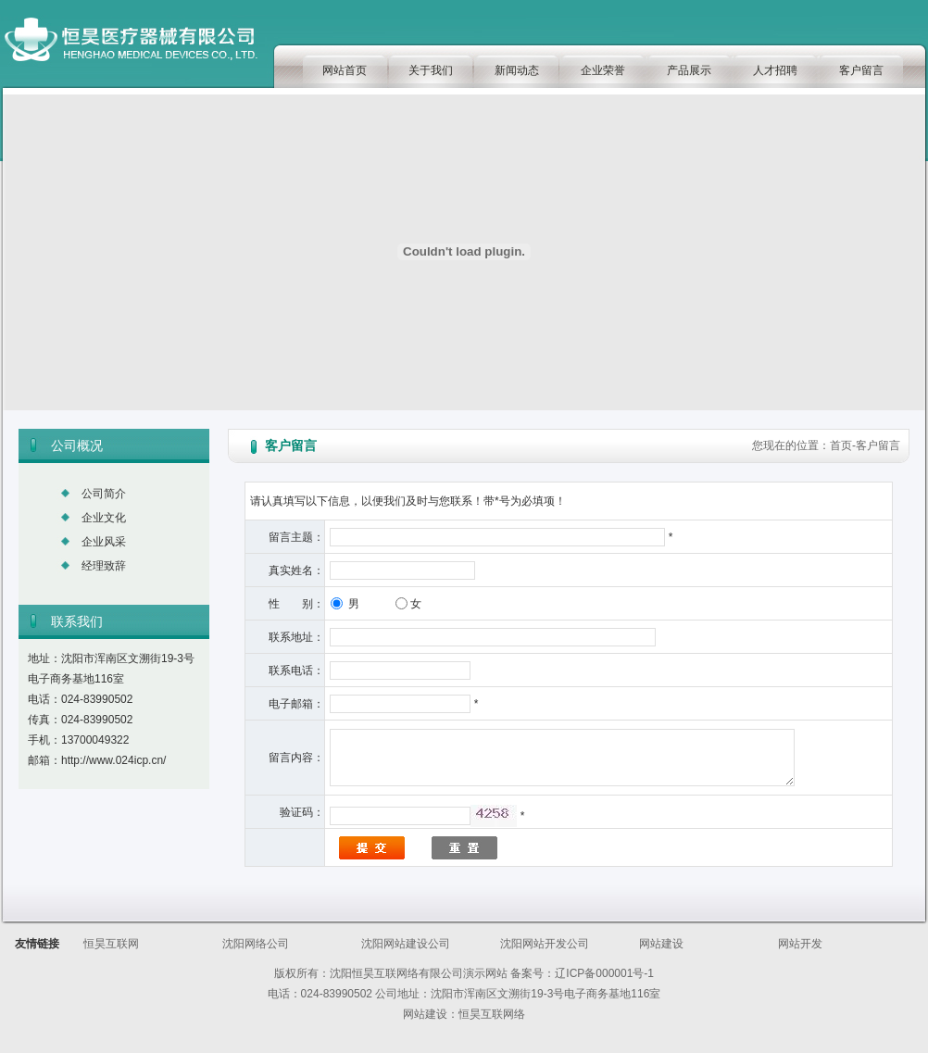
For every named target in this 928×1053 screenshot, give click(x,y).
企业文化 (104, 517)
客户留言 (861, 70)
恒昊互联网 (111, 943)
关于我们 (430, 70)
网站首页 (344, 70)
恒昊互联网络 (491, 1014)
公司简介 (104, 493)
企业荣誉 (603, 70)
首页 (841, 445)
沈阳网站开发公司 (544, 943)
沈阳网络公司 (255, 943)
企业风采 (104, 541)
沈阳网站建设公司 (405, 943)
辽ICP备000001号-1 (604, 973)
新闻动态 (517, 70)
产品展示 (689, 70)
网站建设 (661, 943)
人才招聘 (775, 70)
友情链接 (37, 943)
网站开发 (800, 943)
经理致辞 (104, 565)
